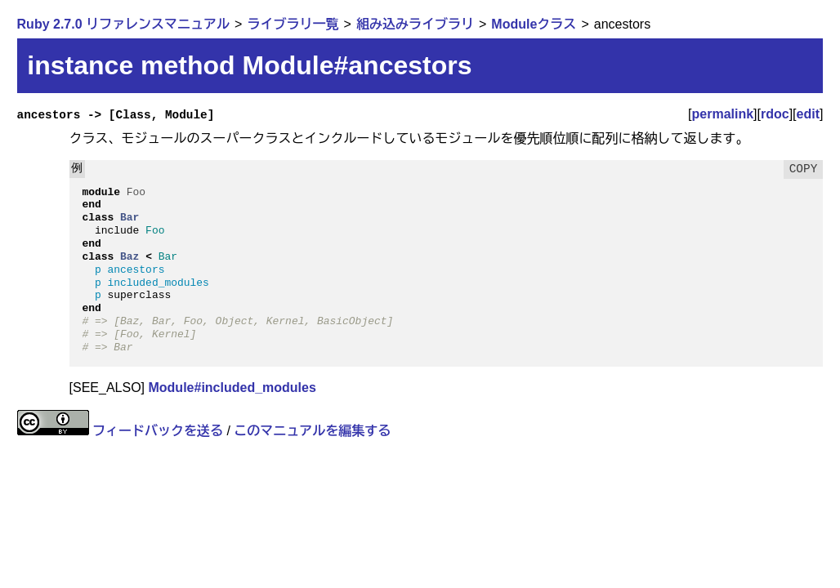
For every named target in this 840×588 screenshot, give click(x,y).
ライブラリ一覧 (292, 24)
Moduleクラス (533, 24)
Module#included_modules (231, 387)
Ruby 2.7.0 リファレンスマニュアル (123, 24)
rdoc (775, 114)
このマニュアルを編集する (312, 431)
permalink (723, 114)
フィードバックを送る (157, 431)
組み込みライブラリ (415, 24)
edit (808, 114)
